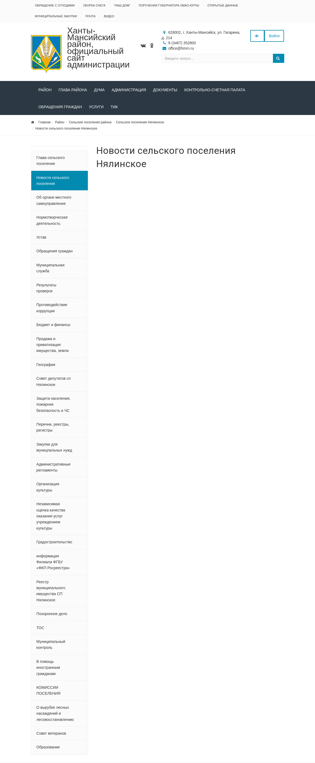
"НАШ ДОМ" (122, 5)
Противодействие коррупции (51, 308)
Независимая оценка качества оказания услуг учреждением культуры (50, 516)
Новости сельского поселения (52, 180)
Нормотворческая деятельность (52, 220)
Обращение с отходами (55, 5)
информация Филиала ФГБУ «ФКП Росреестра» (53, 562)
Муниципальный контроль (50, 644)
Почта (90, 16)
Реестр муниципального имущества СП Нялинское (50, 591)
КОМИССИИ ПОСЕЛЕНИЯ (48, 690)
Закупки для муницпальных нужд (54, 447)
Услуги (96, 107)
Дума (99, 90)
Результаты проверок (46, 288)
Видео (109, 16)
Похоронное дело (51, 614)
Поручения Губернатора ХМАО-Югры (169, 5)
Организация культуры (47, 487)
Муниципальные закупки (56, 16)
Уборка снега (94, 5)
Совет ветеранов (51, 733)
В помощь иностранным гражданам (48, 667)
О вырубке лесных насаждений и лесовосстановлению (55, 713)
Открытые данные (222, 5)
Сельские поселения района (90, 122)
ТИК (114, 107)
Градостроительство (54, 542)
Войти (274, 36)
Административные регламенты (53, 467)
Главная (44, 122)
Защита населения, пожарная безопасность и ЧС (53, 404)
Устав (41, 237)
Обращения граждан (60, 107)
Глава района (72, 90)
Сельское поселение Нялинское (140, 122)
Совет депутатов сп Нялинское (53, 381)
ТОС (40, 628)
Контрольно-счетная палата (214, 90)
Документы (165, 90)
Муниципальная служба (50, 268)
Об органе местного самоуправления (53, 200)
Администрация (129, 90)
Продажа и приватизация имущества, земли (52, 345)
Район (45, 90)
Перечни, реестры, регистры (52, 427)
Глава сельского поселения (50, 160)
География (45, 364)
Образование (48, 747)
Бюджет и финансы (53, 325)
